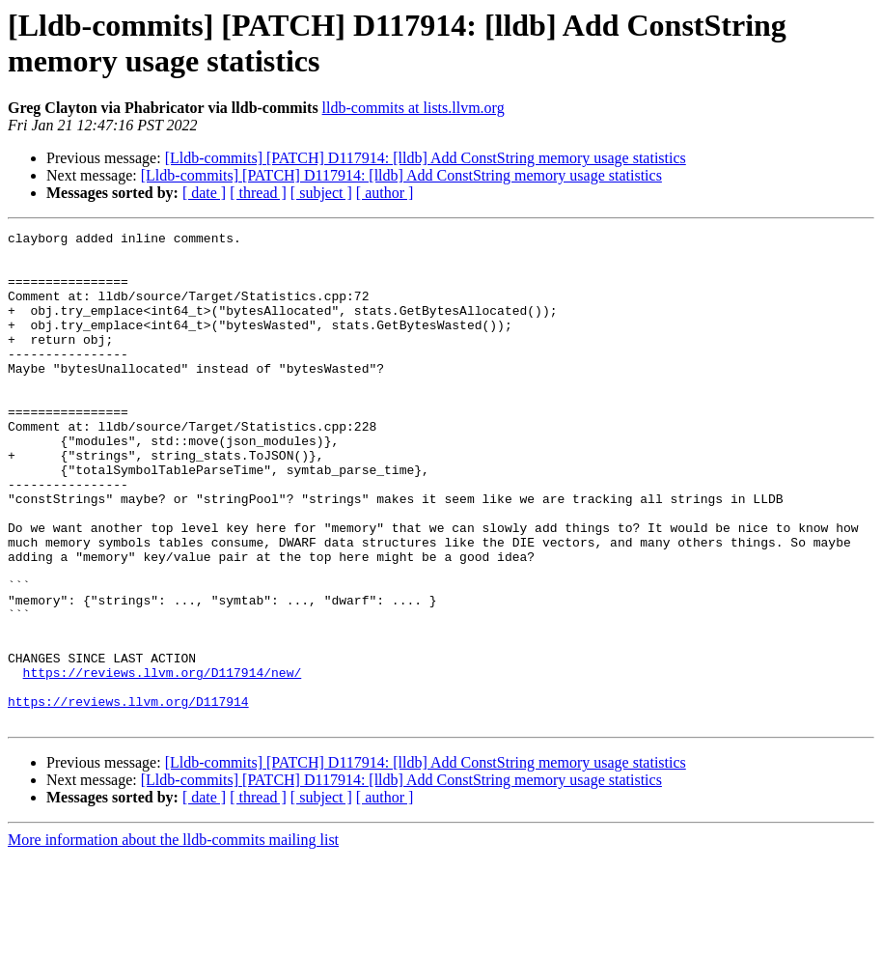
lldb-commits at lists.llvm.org (413, 107)
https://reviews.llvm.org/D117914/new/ (162, 762)
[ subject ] (321, 192)
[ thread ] (258, 192)
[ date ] (204, 192)
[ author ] (385, 192)
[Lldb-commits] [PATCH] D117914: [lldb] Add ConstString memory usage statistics (425, 158)
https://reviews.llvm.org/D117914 (128, 796)
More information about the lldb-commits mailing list (173, 938)
